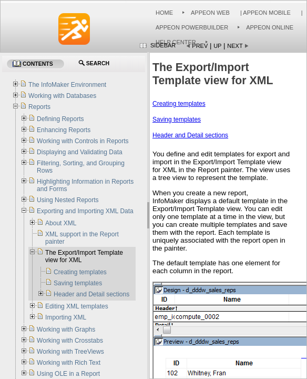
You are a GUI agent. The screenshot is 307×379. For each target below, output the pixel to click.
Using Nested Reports (67, 200)
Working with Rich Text (68, 362)
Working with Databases (62, 95)
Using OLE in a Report (69, 373)
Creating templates (179, 103)
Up (217, 46)
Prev (200, 46)
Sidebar (163, 45)
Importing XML (65, 317)
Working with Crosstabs (70, 340)
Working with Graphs (66, 329)
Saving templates (176, 119)
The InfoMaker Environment (67, 84)
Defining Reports (60, 119)
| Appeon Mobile (265, 12)
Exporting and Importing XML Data (85, 211)
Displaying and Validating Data (79, 152)
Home (164, 12)
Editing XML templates (76, 306)
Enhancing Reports (63, 130)
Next (234, 46)
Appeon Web (210, 12)
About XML (60, 223)
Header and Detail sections (190, 135)
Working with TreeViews (70, 351)
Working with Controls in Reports (83, 141)
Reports (39, 107)
